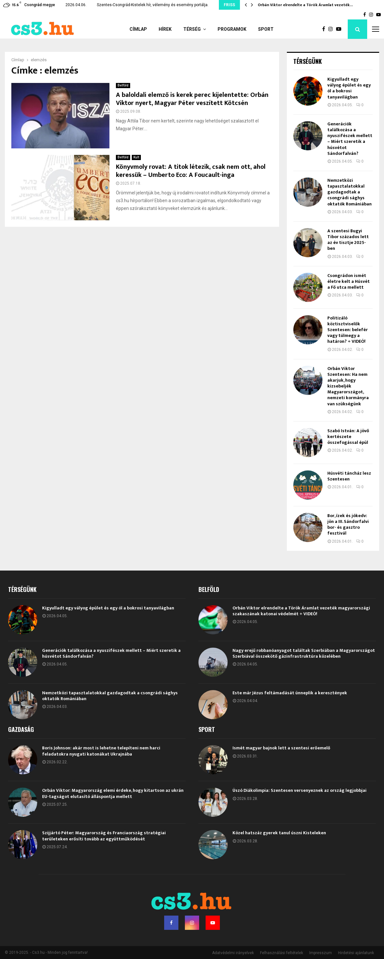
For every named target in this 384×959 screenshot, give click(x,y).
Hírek (165, 29)
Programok (232, 29)
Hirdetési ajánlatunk (356, 953)
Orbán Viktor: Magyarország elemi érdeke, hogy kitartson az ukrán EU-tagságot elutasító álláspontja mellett (113, 793)
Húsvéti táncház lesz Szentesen (349, 476)
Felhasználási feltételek (281, 953)
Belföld (123, 85)
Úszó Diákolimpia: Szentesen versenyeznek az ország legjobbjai (299, 790)
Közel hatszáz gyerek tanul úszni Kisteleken (279, 833)
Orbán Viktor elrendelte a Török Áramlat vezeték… (305, 5)
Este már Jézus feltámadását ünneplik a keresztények (289, 693)
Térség (192, 29)
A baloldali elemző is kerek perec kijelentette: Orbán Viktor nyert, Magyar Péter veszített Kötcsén (192, 99)
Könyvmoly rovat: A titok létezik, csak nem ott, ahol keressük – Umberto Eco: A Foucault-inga (190, 170)
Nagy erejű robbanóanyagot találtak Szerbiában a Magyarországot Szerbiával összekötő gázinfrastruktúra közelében (303, 653)
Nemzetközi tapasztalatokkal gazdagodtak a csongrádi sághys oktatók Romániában (349, 192)
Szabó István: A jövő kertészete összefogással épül (348, 436)
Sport (266, 29)
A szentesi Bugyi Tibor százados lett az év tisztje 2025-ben (348, 239)
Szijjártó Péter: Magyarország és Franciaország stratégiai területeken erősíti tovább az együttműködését (104, 835)
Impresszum (320, 953)
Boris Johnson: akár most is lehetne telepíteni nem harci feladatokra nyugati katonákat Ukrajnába (101, 750)
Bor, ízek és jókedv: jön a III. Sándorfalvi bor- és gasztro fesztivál (348, 524)
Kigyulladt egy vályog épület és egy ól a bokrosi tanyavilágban (349, 88)
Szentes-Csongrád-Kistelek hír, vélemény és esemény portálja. (153, 5)
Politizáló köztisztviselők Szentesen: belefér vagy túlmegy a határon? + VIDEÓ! (347, 329)
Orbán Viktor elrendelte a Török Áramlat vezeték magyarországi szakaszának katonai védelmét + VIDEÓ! (301, 611)
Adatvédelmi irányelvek (233, 953)
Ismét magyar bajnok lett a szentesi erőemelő (281, 748)
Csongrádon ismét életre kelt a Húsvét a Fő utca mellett (348, 281)
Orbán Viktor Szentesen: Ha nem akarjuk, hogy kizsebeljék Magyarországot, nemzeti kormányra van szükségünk (348, 386)
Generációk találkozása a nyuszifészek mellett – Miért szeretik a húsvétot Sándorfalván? (349, 138)
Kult (136, 157)
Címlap (138, 29)
